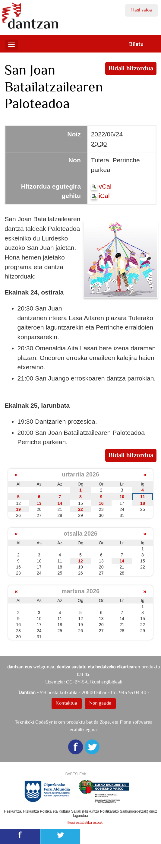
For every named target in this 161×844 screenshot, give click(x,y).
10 (121, 496)
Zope (105, 722)
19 (18, 509)
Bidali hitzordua (131, 68)
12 (80, 561)
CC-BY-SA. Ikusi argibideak (94, 681)
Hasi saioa (141, 9)
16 (101, 503)
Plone (125, 722)
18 (142, 503)
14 (59, 503)
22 (80, 509)
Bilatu (136, 44)
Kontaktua (66, 702)
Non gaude (100, 702)
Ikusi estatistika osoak (85, 822)
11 (142, 496)
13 (39, 503)
